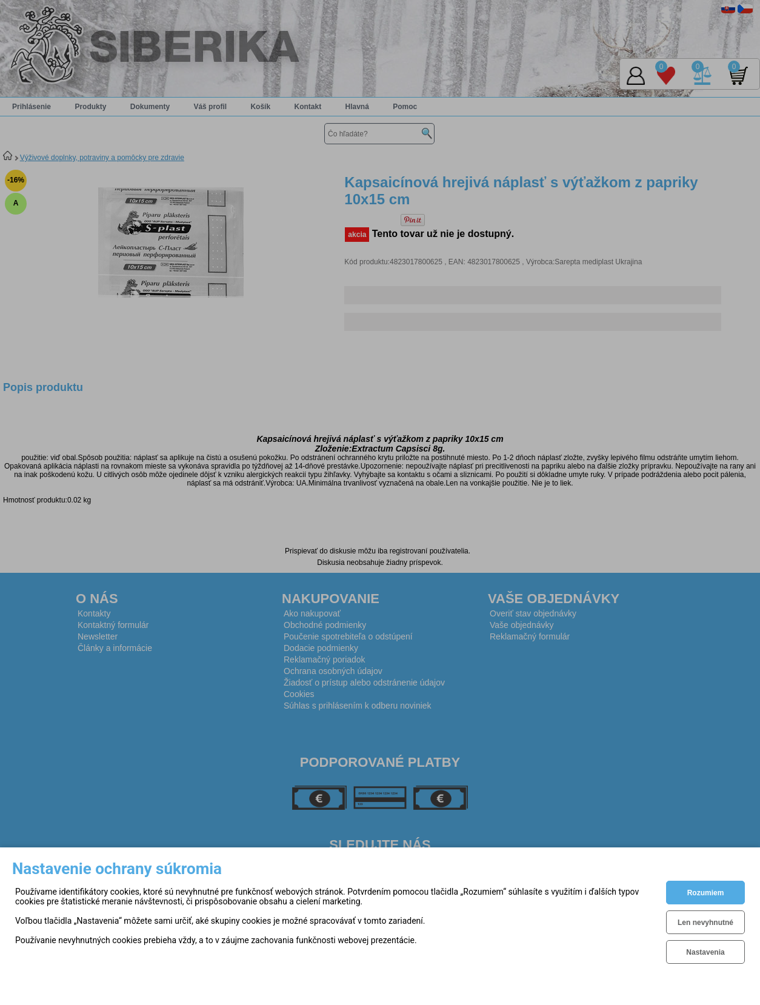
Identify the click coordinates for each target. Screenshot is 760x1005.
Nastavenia (705, 952)
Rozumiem (705, 893)
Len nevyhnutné (705, 922)
